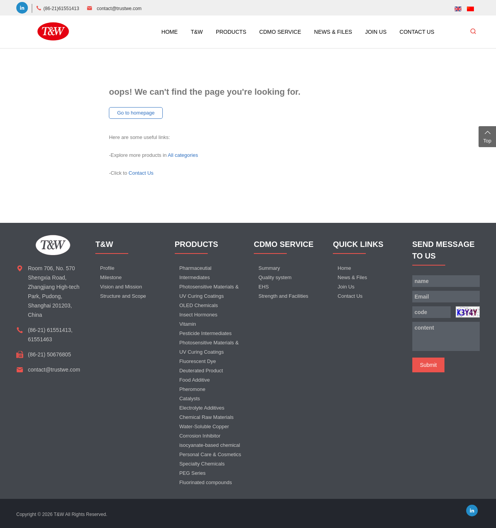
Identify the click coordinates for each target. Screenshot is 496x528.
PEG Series (192, 473)
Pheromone (192, 389)
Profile (107, 268)
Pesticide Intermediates (205, 333)
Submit (428, 365)
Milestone (111, 277)
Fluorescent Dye (197, 361)
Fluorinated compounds (205, 482)
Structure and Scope (123, 296)
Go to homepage (136, 113)
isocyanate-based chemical (209, 445)
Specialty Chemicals (202, 464)
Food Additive (194, 380)
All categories (183, 155)
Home (344, 268)
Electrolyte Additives (201, 408)
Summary (269, 268)
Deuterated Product (201, 370)
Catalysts (189, 398)
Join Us (346, 287)
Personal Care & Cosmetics (210, 454)
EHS (263, 287)
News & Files (352, 277)
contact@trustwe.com (119, 8)
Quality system (274, 277)
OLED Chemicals (198, 305)
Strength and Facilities (283, 296)
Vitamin (187, 324)
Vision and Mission (121, 287)
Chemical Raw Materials (206, 417)
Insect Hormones (198, 315)
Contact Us (141, 173)
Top (487, 136)
